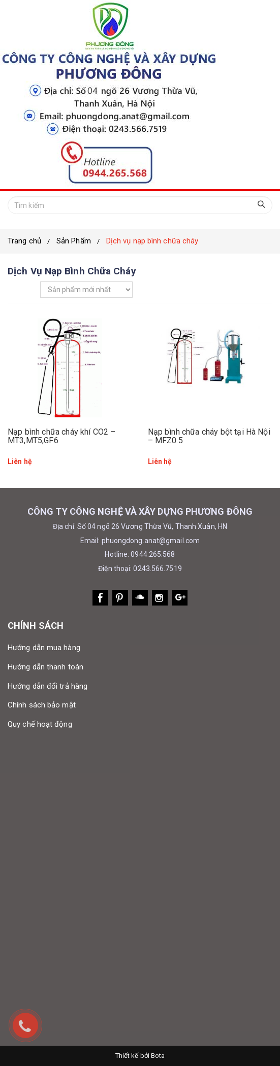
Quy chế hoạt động (40, 724)
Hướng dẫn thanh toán (45, 666)
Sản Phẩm (73, 240)
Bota (158, 1055)
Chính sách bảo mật (42, 704)
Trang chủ (24, 240)
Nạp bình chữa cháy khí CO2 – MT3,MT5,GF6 (61, 436)
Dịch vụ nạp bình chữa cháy (152, 240)
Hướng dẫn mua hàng (44, 647)
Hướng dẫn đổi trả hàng (47, 686)
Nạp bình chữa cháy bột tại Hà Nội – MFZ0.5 (209, 436)
